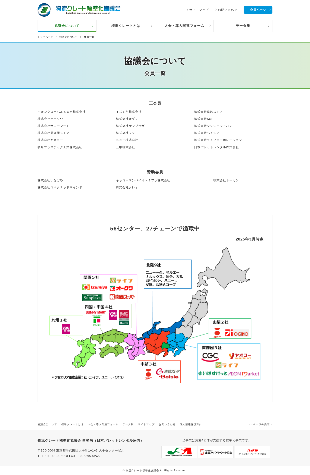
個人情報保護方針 (191, 424)
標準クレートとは (125, 26)
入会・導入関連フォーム (184, 26)
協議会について (67, 26)
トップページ (45, 36)
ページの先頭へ (262, 424)
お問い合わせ (227, 10)
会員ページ (258, 10)
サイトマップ (199, 10)
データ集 (243, 26)
